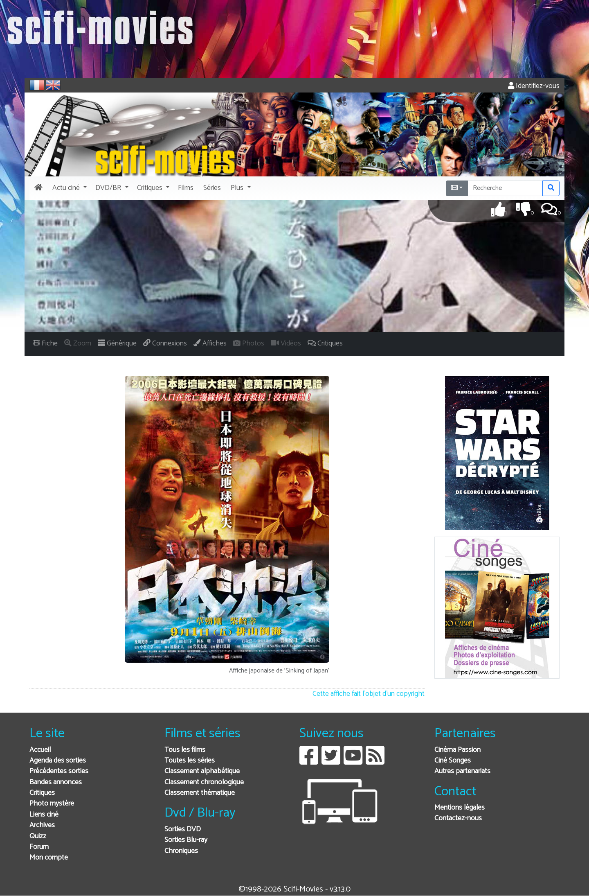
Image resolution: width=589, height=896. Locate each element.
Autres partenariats (462, 771)
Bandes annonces (55, 782)
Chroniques (181, 851)
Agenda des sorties (57, 761)
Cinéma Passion (457, 750)
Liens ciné (43, 815)
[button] (68, 188)
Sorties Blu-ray (185, 840)
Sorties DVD (182, 829)
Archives (42, 825)
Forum (39, 847)
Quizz (37, 836)
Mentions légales (459, 808)
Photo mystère (51, 804)
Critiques (42, 793)
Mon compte (48, 858)
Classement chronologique (204, 782)
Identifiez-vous (534, 86)
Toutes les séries (189, 761)
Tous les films (184, 750)
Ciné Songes (452, 761)
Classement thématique (199, 793)
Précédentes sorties (58, 771)
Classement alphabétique (202, 771)
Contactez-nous (458, 818)
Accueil (40, 750)
